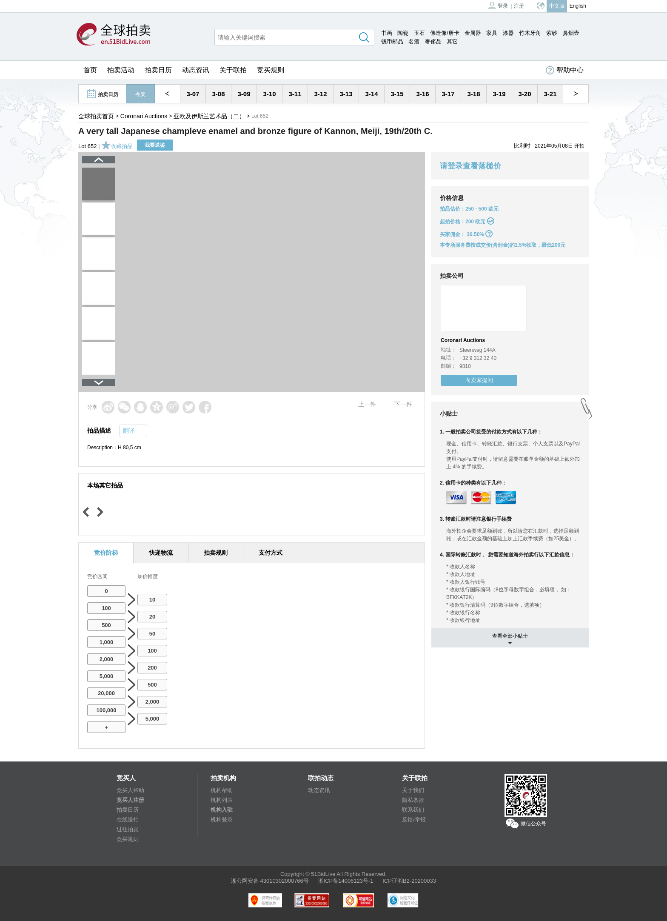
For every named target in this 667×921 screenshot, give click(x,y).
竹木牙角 (530, 33)
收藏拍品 (117, 146)
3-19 (499, 93)
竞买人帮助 (130, 790)
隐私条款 (413, 800)
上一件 (367, 404)
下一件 (403, 404)
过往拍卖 (128, 829)
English (578, 6)
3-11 (294, 93)
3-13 (345, 93)
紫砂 (551, 33)
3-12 (320, 93)
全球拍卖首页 (96, 116)
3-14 (371, 93)
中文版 (556, 6)
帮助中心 (565, 70)
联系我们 (413, 810)
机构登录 (222, 819)
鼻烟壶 (571, 33)
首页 (90, 70)
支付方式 (270, 552)
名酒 (413, 41)
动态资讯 (195, 70)
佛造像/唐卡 (444, 33)
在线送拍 (128, 819)
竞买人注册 (130, 800)
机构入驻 (222, 810)
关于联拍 (233, 70)
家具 (491, 33)
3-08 (218, 93)
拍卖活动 (120, 70)
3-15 (397, 93)
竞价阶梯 (106, 552)
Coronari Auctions (144, 116)
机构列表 (222, 800)
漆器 (508, 33)
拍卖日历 (158, 70)
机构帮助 (222, 790)
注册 (519, 6)
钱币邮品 (392, 41)
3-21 (550, 93)
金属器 (473, 33)
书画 (386, 33)
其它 (452, 41)
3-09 (243, 93)
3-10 (269, 93)
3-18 (473, 93)
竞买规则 (270, 70)
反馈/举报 (414, 819)
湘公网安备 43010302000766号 (270, 881)
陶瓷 (402, 33)
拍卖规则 (216, 552)
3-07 (192, 93)
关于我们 (413, 790)
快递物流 (161, 552)
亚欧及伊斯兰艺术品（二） (209, 116)
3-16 (422, 93)
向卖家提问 (479, 380)
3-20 (524, 93)
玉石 (419, 33)
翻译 (129, 430)
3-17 (448, 93)
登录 (498, 5)
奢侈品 (433, 41)
